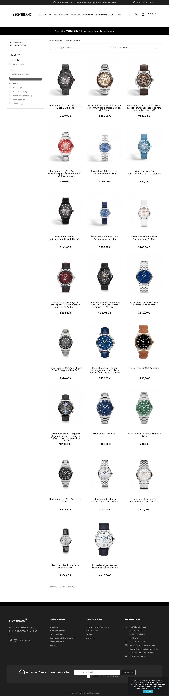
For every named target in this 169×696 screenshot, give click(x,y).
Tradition (18, 104)
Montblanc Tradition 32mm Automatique (65, 566)
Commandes (92, 631)
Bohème (18, 88)
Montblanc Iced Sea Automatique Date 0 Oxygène (144, 172)
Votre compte (94, 620)
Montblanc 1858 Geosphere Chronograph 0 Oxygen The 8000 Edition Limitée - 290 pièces (65, 437)
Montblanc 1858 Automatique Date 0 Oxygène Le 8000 (65, 369)
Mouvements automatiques (17, 43)
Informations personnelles (98, 627)
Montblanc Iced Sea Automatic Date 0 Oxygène (65, 107)
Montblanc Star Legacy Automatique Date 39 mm (144, 500)
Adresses (90, 638)
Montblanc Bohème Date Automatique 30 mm (104, 172)
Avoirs (89, 634)
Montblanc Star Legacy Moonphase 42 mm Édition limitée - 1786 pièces (65, 305)
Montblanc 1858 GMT (104, 434)
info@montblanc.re (137, 656)
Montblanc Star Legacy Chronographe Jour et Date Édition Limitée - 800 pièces (105, 370)
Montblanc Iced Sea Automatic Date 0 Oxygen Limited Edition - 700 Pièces (104, 108)
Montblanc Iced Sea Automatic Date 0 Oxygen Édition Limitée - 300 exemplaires (65, 173)
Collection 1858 (20, 92)
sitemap (53, 645)
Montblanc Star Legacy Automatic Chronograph (105, 566)
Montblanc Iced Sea (22, 96)
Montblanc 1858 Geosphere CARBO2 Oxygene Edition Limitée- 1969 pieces (105, 305)
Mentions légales (57, 631)
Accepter (148, 692)
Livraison (54, 627)
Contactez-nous (57, 642)
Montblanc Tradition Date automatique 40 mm (144, 304)
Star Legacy (19, 100)
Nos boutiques (56, 634)
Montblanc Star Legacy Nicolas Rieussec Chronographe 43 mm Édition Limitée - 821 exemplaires (144, 108)
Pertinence (139, 47)
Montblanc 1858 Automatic (144, 368)
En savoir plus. (156, 688)
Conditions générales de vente (63, 638)
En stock (18, 64)
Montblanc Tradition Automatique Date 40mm (105, 500)
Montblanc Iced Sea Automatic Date (144, 435)
